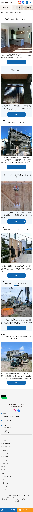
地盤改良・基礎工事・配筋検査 (16, 284)
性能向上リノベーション (7, 463)
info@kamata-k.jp (7, 427)
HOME (2, 12)
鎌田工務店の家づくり (6, 443)
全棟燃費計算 (4, 450)
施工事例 (3, 473)
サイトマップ (4, 489)
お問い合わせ (4, 483)
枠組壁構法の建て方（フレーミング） (16, 229)
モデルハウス (4, 453)
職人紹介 (3, 469)
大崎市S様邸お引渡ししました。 (16, 19)
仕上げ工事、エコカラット (16, 70)
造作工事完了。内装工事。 (16, 122)
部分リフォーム (5, 460)
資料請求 (3, 479)
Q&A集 (3, 466)
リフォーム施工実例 (6, 476)
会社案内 (3, 440)
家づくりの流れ (5, 456)
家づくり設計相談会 (6, 447)
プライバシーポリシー (6, 486)
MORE (16, 61)
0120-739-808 (6, 422)
